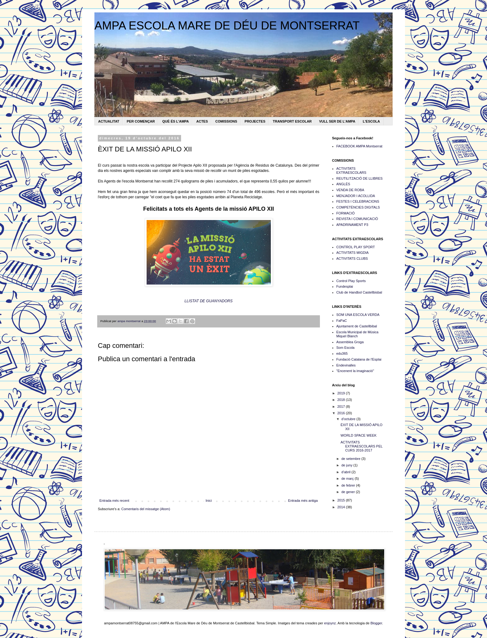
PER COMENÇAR (141, 121)
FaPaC (341, 320)
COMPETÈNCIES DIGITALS (358, 207)
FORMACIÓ (345, 213)
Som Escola (345, 347)
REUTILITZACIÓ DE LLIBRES (359, 178)
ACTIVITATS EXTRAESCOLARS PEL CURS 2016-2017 (361, 446)
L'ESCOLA (371, 121)
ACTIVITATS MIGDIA (352, 252)
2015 (341, 500)
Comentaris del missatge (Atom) (145, 509)
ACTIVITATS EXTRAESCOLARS (351, 170)
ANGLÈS (343, 184)
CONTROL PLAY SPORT (355, 247)
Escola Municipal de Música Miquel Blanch (357, 334)
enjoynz (330, 623)
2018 (341, 400)
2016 (341, 413)
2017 (341, 406)
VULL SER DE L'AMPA (337, 121)
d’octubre (348, 419)
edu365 (342, 353)
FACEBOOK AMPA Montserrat (359, 146)
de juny (347, 465)
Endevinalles (346, 365)
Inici (209, 500)
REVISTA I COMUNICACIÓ (357, 219)
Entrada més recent (114, 500)
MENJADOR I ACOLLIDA (355, 196)
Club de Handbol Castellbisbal (359, 292)
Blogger (376, 623)
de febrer (348, 485)
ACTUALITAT (108, 121)
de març (348, 478)
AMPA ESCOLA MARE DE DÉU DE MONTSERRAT (227, 25)
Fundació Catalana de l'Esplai (358, 359)
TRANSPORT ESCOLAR (292, 121)
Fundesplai (344, 286)
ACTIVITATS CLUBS (352, 258)
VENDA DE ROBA (350, 190)
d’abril (346, 472)
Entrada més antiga (303, 500)
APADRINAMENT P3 (352, 225)
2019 (341, 393)
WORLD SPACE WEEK (358, 435)
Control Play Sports (351, 281)
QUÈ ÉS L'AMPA (175, 121)
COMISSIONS (226, 121)
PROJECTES (255, 121)
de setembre (351, 459)
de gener (348, 492)
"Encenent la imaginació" (355, 371)
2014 (341, 507)
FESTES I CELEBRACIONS (357, 201)
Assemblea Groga (350, 342)
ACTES (202, 121)
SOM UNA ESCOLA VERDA (358, 315)
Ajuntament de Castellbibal (356, 326)
